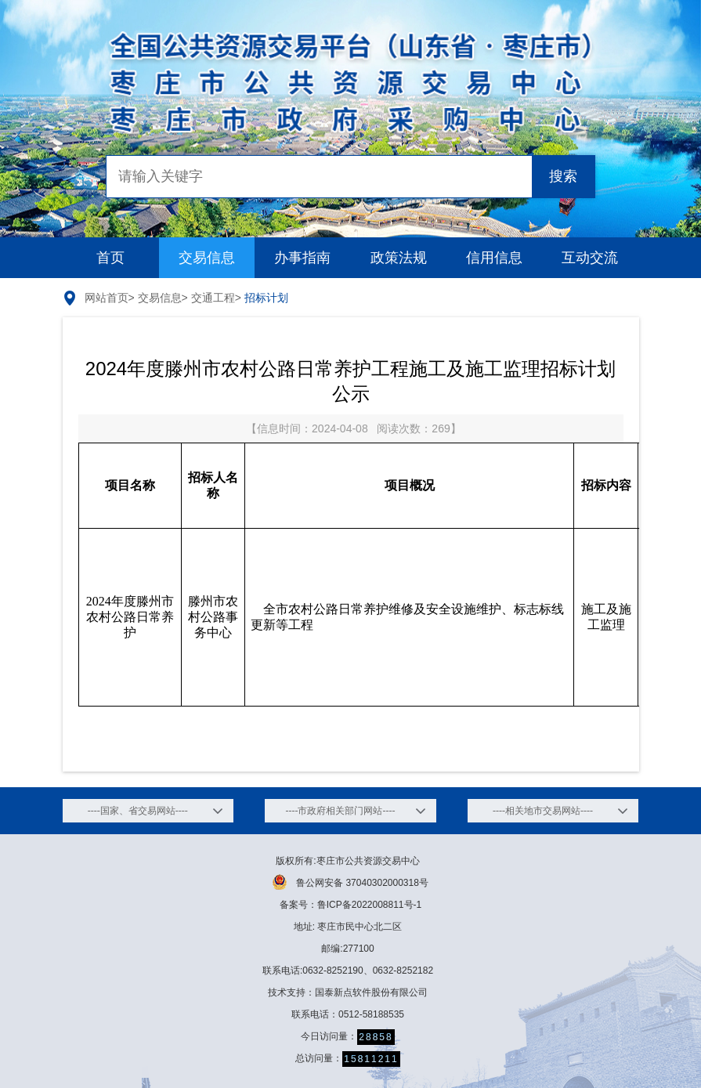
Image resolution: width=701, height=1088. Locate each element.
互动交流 (590, 258)
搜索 (563, 176)
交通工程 (213, 297)
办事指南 (302, 258)
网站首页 (106, 297)
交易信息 (207, 258)
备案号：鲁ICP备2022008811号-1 (350, 904)
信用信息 (494, 258)
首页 (110, 258)
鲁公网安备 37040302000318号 (350, 882)
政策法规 (398, 258)
